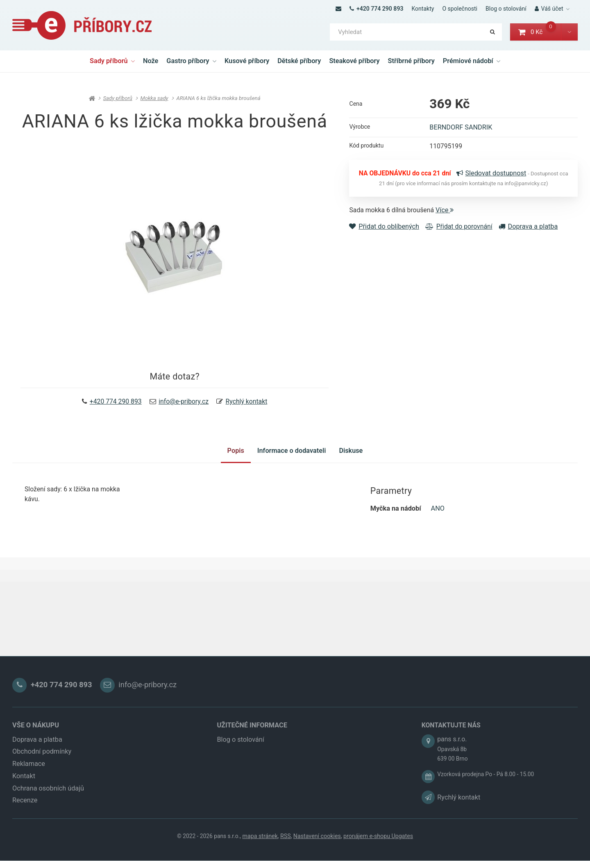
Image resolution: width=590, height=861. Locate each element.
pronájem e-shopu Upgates (379, 848)
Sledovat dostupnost (497, 176)
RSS (286, 848)
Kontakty (422, 8)
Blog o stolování (506, 8)
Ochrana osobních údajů (48, 800)
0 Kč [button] (539, 31)
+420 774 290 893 (376, 8)
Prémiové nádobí (471, 61)
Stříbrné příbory (411, 61)
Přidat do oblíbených (384, 230)
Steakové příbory (354, 61)
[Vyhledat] (416, 32)
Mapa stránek (261, 848)
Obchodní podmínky (41, 764)
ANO (438, 516)
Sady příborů (112, 61)
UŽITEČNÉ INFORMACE (252, 737)
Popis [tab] (232, 455)
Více (447, 214)
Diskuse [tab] (354, 455)
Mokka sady (154, 98)
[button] (569, 32)
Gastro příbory (191, 61)
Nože (150, 61)
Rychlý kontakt (248, 403)
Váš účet (549, 8)
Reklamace (28, 775)
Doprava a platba (530, 230)
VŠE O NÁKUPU (35, 737)
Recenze (24, 812)
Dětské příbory (299, 61)
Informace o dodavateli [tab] (291, 455)
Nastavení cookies (318, 848)
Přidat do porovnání (460, 230)
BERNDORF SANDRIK (460, 129)
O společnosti (459, 8)
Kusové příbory (247, 61)
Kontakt (23, 788)
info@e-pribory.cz (184, 403)
